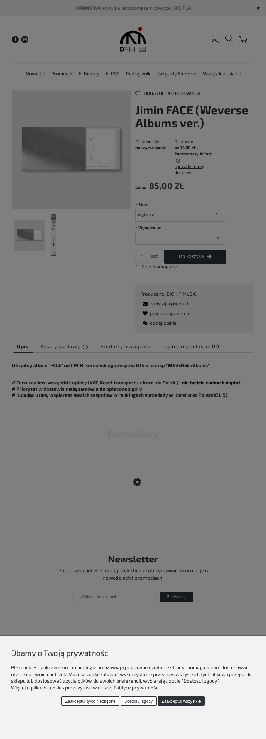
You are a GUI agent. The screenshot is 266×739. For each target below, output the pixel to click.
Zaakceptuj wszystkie (181, 701)
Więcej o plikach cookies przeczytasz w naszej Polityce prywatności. (85, 688)
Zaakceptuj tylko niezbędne (90, 701)
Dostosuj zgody (138, 701)
